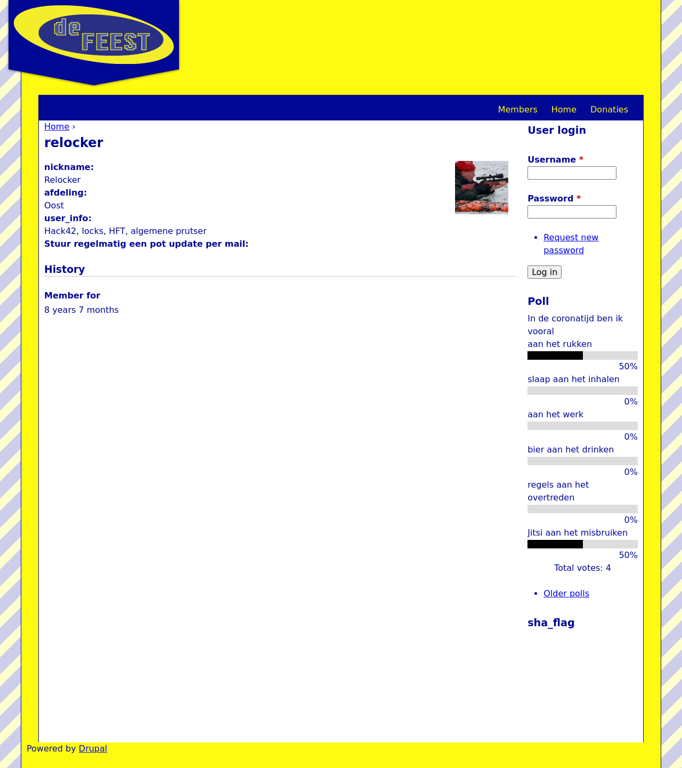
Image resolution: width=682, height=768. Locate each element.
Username (555, 160)
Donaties (609, 109)
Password (554, 198)
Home (56, 127)
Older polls (566, 593)
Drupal (93, 748)
